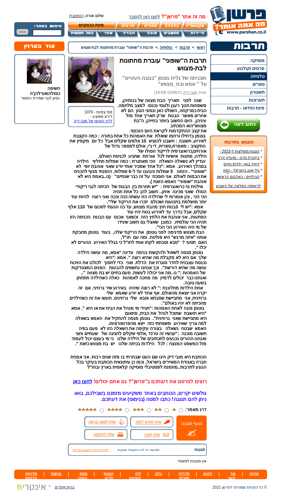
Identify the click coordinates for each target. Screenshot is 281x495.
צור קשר (231, 476)
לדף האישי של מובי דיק (93, 121)
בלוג (158, 474)
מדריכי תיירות (184, 476)
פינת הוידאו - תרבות (245, 108)
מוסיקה (257, 60)
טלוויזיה (257, 76)
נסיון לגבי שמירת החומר (40, 98)
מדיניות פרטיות (31, 476)
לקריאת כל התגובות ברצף (90, 450)
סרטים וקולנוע (251, 68)
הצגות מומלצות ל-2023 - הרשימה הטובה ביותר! (241, 153)
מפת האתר (82, 476)
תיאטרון (257, 92)
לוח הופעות (135, 476)
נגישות (56, 474)
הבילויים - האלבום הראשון (238, 177)
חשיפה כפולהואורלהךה (45, 91)
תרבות (185, 47)
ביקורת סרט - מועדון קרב (239, 157)
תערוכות (257, 100)
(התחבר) (76, 16)
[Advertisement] (238, 293)
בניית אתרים (44, 487)
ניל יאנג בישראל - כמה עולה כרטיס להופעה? (242, 172)
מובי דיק (190, 92)
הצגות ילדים (108, 476)
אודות (254, 474)
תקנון (207, 474)
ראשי (201, 47)
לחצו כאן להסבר (144, 16)
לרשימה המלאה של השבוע (238, 186)
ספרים (259, 84)
